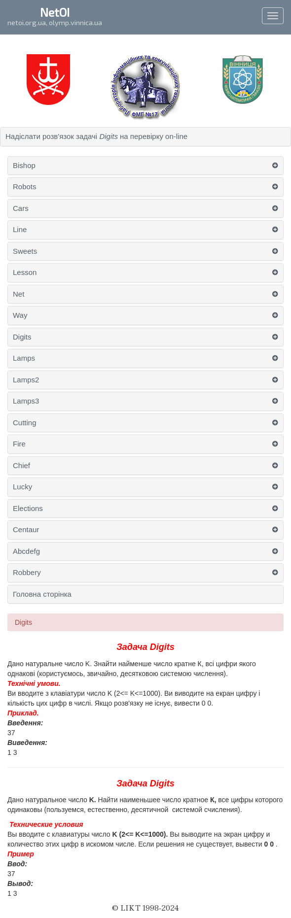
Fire (19, 444)
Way (20, 315)
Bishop (24, 166)
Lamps (24, 358)
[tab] (145, 137)
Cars (21, 208)
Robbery (27, 573)
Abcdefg (26, 551)
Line (20, 230)
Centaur (26, 530)
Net (18, 294)
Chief (21, 466)
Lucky (22, 487)
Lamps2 (26, 380)
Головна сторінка (42, 594)
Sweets (25, 251)
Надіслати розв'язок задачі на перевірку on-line (96, 136)
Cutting (24, 423)
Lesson (24, 272)
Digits (22, 337)
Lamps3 (26, 401)
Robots (24, 187)
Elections (28, 508)
